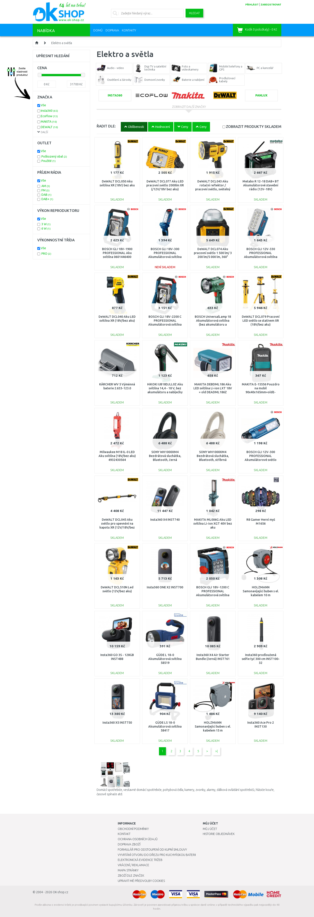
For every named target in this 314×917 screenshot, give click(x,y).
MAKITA (49, 121)
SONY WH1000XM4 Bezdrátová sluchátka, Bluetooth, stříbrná (213, 456)
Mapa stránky (128, 870)
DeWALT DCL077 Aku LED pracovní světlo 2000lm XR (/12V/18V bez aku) (165, 185)
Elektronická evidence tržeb (140, 860)
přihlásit (252, 4)
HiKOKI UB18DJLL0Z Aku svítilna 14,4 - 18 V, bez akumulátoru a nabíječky (165, 388)
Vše (43, 105)
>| (216, 751)
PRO (46, 253)
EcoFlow (49, 116)
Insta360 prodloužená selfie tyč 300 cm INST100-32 (261, 659)
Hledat (194, 13)
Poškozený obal (54, 156)
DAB (46, 194)
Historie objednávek (219, 834)
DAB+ (47, 199)
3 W (46, 224)
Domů (98, 30)
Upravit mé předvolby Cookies (141, 881)
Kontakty (129, 30)
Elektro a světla (61, 43)
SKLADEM (253, 126)
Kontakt (124, 834)
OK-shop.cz (60, 892)
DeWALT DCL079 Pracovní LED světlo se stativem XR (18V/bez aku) (261, 320)
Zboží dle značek (131, 875)
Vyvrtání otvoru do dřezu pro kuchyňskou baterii (157, 855)
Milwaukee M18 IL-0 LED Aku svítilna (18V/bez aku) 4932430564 (117, 456)
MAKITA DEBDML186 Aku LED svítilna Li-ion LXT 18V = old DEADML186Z (212, 388)
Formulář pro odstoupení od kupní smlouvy (152, 849)
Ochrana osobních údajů (138, 839)
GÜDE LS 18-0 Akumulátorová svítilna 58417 (165, 726)
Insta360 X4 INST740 (165, 519)
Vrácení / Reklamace (133, 865)
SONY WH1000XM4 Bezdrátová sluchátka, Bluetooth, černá (165, 456)
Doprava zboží (129, 844)
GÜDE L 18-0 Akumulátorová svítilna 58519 (165, 659)
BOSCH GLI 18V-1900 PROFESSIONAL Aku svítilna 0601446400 (117, 253)
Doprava (112, 30)
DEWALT (49, 127)
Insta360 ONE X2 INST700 (165, 587)
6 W (46, 228)
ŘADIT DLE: (106, 126)
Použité (48, 161)
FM (45, 190)
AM (45, 186)
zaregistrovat (271, 4)
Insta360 (49, 110)
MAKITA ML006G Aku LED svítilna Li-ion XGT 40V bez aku (212, 523)
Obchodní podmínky (133, 829)
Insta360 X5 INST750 (117, 722)
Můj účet (210, 829)
